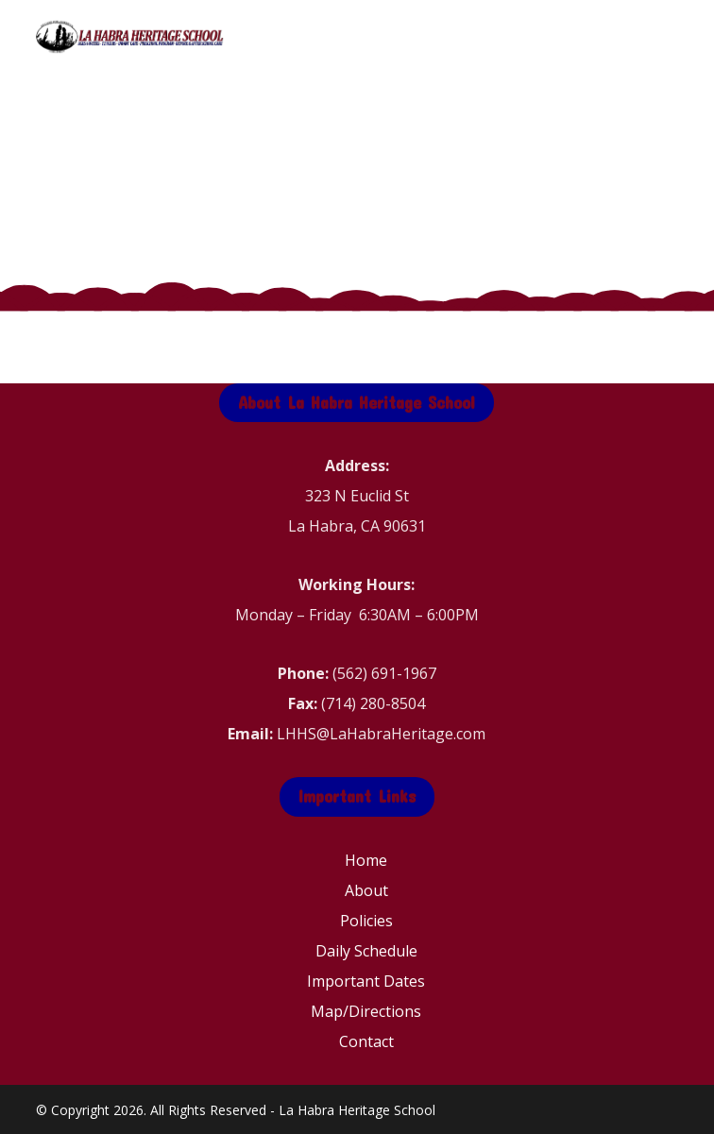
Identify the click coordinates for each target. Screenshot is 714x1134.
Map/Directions (366, 1011)
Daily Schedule (366, 950)
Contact (366, 1041)
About (366, 890)
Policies (366, 920)
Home (366, 860)
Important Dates (366, 981)
